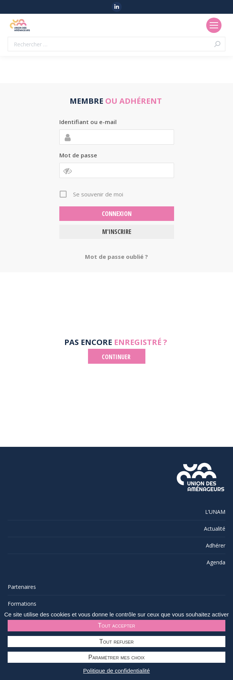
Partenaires (22, 586)
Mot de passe (78, 155)
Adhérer (215, 545)
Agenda (216, 562)
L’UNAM (215, 511)
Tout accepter (116, 625)
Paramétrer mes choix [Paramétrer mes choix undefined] (116, 657)
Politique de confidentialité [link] (116, 670)
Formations (22, 603)
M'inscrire (116, 231)
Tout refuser (116, 641)
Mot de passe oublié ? (116, 256)
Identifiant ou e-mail (88, 122)
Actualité (214, 528)
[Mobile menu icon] (214, 25)
